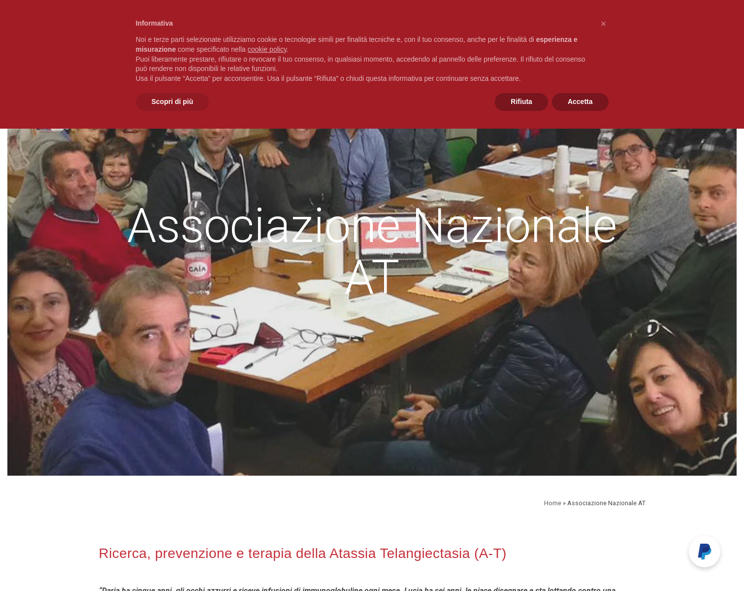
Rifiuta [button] (521, 101)
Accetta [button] (580, 101)
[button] (604, 24)
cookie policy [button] (267, 49)
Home (552, 503)
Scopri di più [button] (173, 101)
